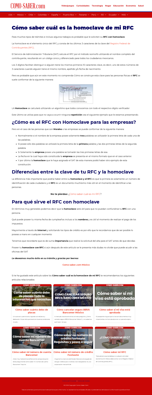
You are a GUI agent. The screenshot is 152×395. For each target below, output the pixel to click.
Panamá (84, 15)
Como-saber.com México (76, 265)
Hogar (108, 6)
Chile (33, 15)
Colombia (44, 15)
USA (12, 15)
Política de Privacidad (69, 381)
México (22, 15)
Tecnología (97, 6)
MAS (126, 15)
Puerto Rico (70, 15)
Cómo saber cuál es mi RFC (84, 194)
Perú (95, 15)
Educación (118, 6)
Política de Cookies (83, 381)
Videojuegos (67, 6)
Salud (141, 6)
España (56, 15)
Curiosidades (82, 6)
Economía (131, 6)
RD (104, 15)
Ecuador (114, 15)
